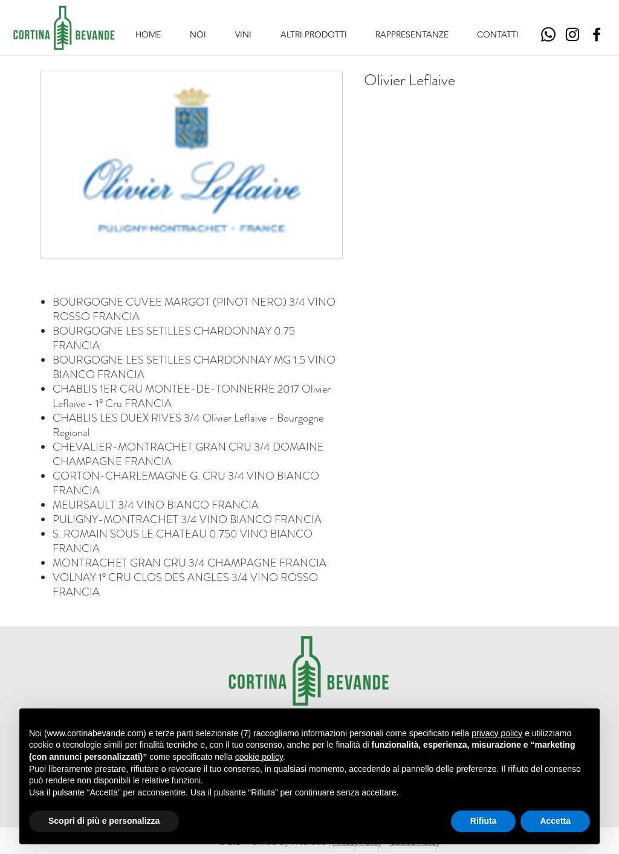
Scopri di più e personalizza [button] (104, 821)
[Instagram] (572, 34)
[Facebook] (597, 34)
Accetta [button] (555, 821)
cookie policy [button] (259, 757)
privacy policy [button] (497, 733)
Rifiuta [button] (483, 821)
